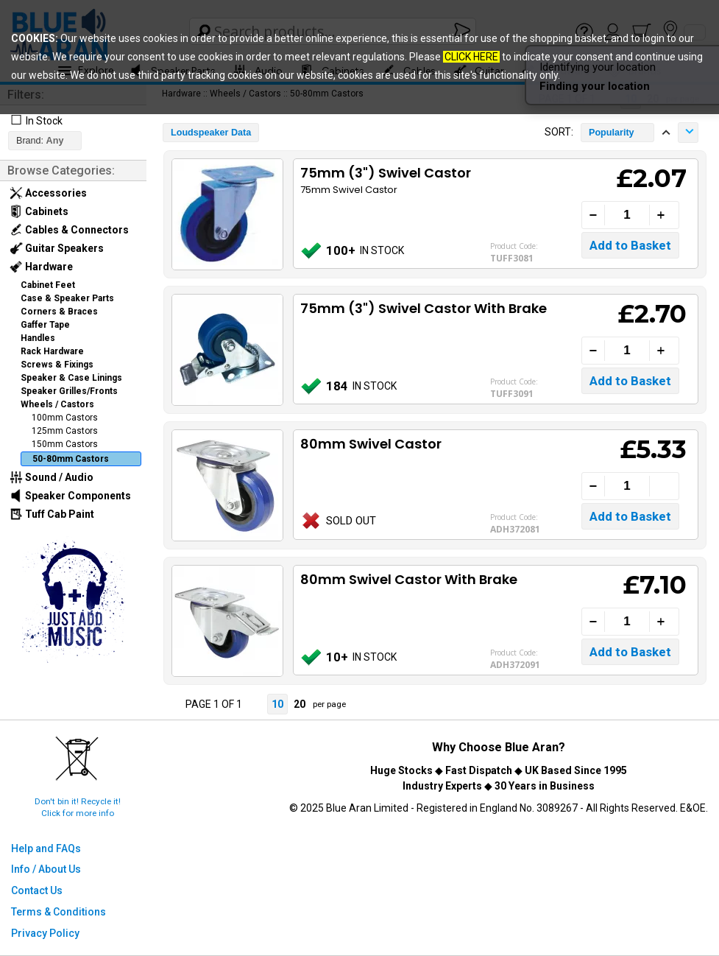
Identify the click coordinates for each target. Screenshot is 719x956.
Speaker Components (70, 495)
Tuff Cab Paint (52, 514)
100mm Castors (65, 417)
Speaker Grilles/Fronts (69, 391)
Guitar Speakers (57, 248)
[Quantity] (627, 215)
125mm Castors (65, 431)
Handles (38, 338)
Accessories (48, 193)
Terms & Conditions (58, 912)
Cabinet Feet (48, 285)
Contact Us (37, 890)
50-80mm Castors (70, 459)
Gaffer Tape (45, 325)
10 (277, 704)
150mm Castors (65, 444)
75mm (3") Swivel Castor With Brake (423, 308)
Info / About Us (46, 869)
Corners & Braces (59, 311)
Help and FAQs (46, 848)
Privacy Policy (45, 933)
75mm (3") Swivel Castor (385, 173)
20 (299, 704)
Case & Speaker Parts (67, 298)
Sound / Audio (51, 477)
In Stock (44, 121)
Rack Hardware (52, 351)
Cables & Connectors (69, 229)
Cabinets (39, 211)
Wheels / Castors (57, 404)
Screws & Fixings (57, 364)
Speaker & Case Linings (71, 378)
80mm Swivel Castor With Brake (408, 579)
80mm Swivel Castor (371, 444)
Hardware (41, 266)
